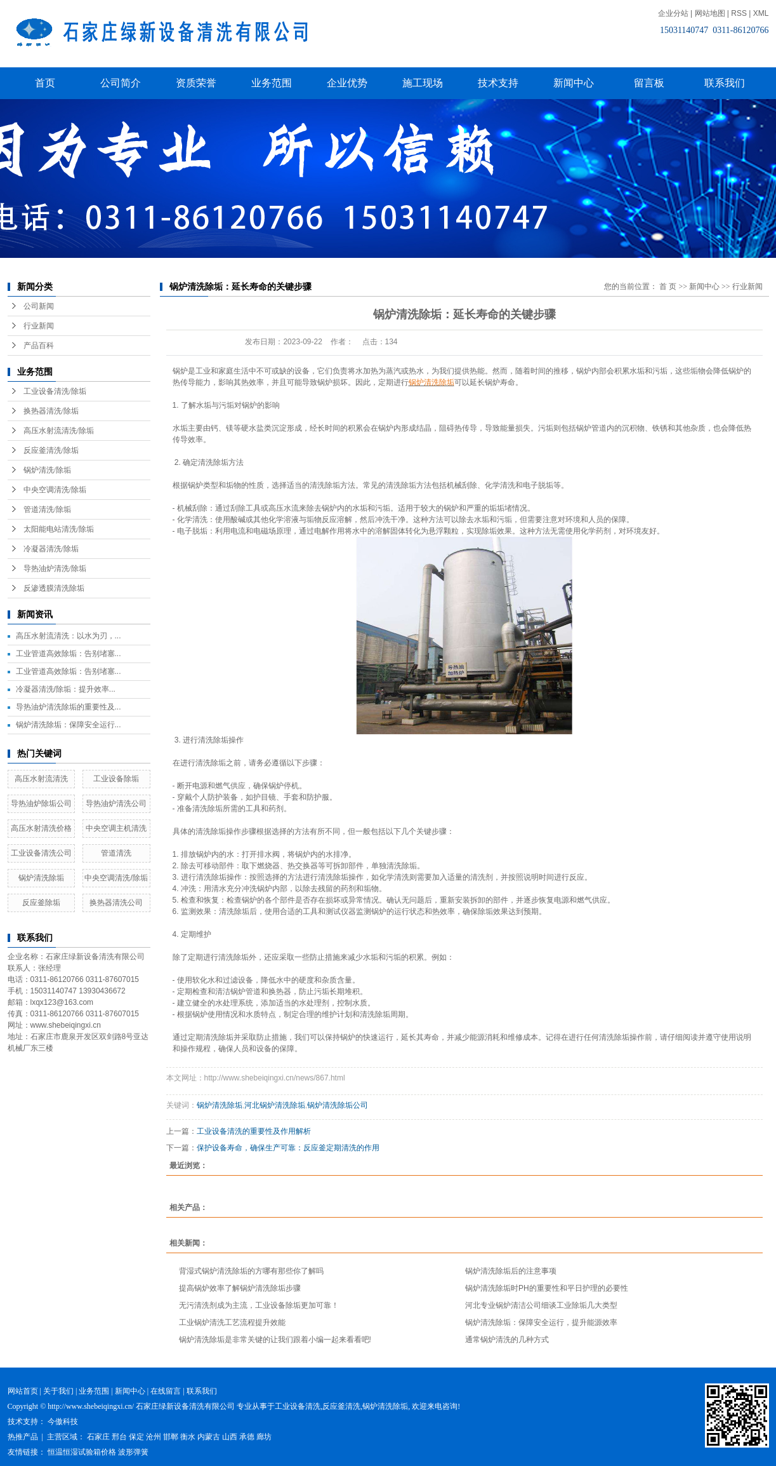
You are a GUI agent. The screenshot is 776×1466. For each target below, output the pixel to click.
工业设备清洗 (297, 1406)
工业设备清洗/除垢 (54, 391)
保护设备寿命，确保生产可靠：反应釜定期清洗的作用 (288, 1147)
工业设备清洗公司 (41, 853)
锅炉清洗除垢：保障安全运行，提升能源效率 (541, 1322)
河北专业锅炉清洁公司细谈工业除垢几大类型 (541, 1305)
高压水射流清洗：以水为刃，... (68, 635)
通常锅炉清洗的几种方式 (507, 1339)
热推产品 (23, 1436)
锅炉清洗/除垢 (47, 470)
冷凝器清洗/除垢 (51, 548)
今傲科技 (63, 1421)
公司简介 (120, 82)
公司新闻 (38, 306)
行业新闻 (38, 325)
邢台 (119, 1436)
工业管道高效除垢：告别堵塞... (68, 653)
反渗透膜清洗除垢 (53, 588)
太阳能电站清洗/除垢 (58, 529)
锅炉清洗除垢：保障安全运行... (68, 724)
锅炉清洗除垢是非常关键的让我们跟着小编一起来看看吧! (275, 1339)
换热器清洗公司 (116, 902)
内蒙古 (208, 1436)
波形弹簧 (133, 1452)
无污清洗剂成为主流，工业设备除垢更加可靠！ (259, 1305)
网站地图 (710, 13)
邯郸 (170, 1436)
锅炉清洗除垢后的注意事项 (510, 1271)
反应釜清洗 (341, 1406)
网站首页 (23, 1391)
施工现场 (422, 82)
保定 (136, 1436)
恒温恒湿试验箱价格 (82, 1452)
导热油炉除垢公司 (41, 803)
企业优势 (347, 82)
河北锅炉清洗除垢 (274, 1105)
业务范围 (271, 82)
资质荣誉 (196, 82)
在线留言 (165, 1391)
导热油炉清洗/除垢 (54, 568)
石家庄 (98, 1436)
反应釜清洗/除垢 (51, 450)
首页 (45, 82)
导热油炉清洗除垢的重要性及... (68, 707)
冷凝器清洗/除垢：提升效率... (65, 689)
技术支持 (498, 82)
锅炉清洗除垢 (41, 877)
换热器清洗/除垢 (51, 411)
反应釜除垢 (41, 902)
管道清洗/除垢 (47, 509)
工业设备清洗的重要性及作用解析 (254, 1131)
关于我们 (58, 1391)
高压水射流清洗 (41, 778)
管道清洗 (116, 853)
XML (761, 13)
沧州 (153, 1436)
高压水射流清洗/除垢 (58, 430)
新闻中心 (573, 82)
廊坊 (264, 1436)
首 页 (667, 286)
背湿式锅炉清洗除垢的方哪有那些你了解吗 (251, 1271)
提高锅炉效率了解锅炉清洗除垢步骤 (240, 1288)
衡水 (187, 1436)
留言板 (649, 82)
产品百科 (38, 345)
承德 (246, 1436)
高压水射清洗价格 (41, 828)
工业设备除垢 (116, 778)
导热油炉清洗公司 (116, 803)
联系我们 (724, 82)
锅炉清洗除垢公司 (337, 1105)
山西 (229, 1436)
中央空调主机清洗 (116, 828)
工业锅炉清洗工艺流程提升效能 (232, 1322)
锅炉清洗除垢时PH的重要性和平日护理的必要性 (546, 1288)
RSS (739, 13)
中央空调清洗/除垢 (54, 489)
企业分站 (673, 13)
